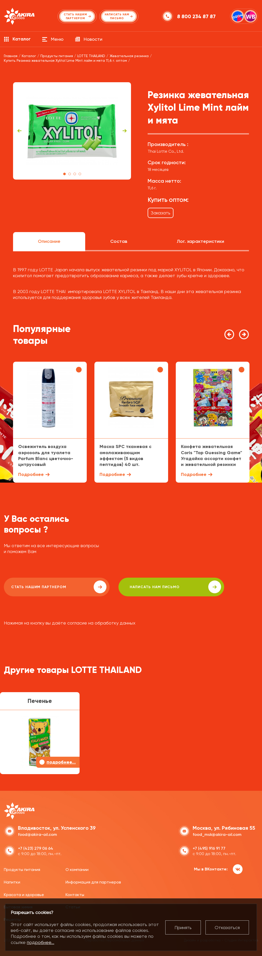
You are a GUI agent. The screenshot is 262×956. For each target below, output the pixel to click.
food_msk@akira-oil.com (217, 834)
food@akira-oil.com (37, 834)
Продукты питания (22, 869)
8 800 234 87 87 (197, 16)
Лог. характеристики (200, 241)
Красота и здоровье (24, 893)
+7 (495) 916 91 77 (209, 847)
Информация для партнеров (93, 881)
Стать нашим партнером (50, 586)
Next (124, 131)
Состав (118, 241)
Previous (19, 131)
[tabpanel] (72, 131)
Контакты (75, 893)
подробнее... (40, 942)
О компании (77, 869)
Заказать (160, 212)
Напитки (12, 881)
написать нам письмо (149, 586)
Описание (49, 241)
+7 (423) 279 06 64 (35, 847)
